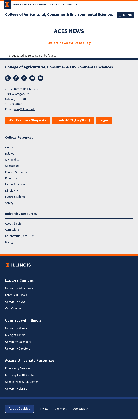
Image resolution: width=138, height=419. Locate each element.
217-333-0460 (13, 104)
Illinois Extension (15, 184)
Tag (88, 43)
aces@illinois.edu (24, 109)
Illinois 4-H (11, 191)
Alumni (9, 147)
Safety (9, 203)
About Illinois (13, 223)
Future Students (15, 197)
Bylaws (9, 153)
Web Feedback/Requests (27, 120)
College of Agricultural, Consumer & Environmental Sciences (59, 14)
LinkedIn (40, 78)
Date (78, 43)
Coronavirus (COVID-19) (20, 236)
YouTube (32, 78)
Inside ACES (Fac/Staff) (72, 120)
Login (103, 120)
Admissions (12, 230)
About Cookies (19, 408)
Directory (11, 178)
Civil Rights (12, 160)
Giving (9, 242)
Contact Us (12, 166)
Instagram (8, 78)
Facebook (16, 78)
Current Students (16, 172)
